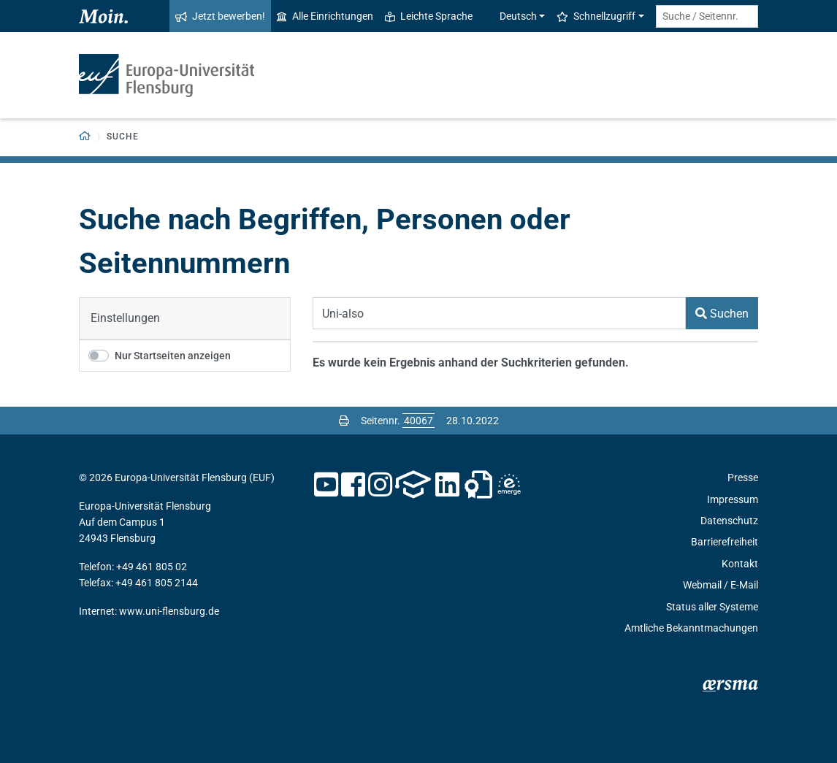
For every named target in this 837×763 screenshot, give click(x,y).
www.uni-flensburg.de (169, 611)
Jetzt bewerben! (220, 16)
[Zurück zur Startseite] (85, 137)
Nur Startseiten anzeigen (173, 355)
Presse (742, 477)
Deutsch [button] (510, 16)
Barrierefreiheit (724, 542)
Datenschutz (729, 520)
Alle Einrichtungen (325, 16)
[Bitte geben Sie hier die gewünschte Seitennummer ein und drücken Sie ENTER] (418, 420)
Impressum (732, 499)
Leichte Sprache (429, 16)
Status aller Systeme (712, 607)
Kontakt (740, 564)
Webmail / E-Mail (720, 585)
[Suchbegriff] (499, 313)
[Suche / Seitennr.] (707, 16)
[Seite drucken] (344, 420)
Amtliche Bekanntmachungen (691, 628)
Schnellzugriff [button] (596, 16)
